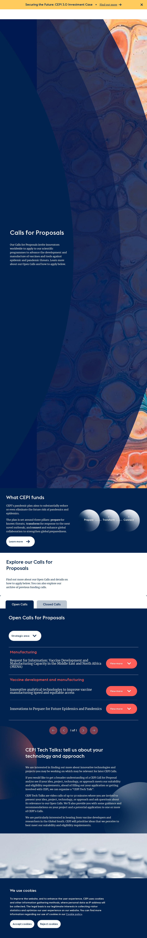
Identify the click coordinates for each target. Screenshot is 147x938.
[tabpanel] (73, 674)
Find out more (111, 4)
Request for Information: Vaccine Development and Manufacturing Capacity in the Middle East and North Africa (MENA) (73, 663)
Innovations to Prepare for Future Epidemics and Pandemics (73, 709)
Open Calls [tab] (19, 604)
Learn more (19, 541)
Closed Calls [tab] (52, 604)
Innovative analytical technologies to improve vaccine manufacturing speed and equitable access (73, 691)
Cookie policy (74, 914)
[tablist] (73, 604)
